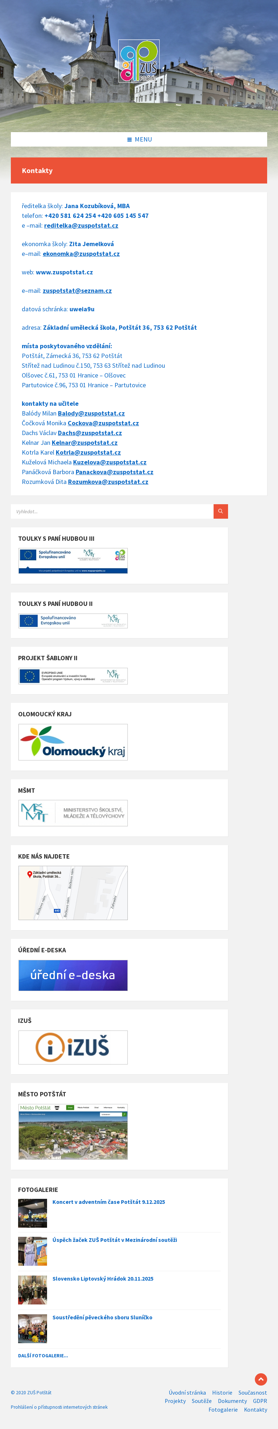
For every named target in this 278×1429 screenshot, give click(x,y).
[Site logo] (139, 117)
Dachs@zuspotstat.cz (90, 433)
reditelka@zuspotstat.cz (81, 225)
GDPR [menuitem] (260, 1401)
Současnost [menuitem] (253, 1392)
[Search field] (101, 511)
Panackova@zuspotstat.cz (114, 472)
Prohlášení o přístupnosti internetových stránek (59, 1407)
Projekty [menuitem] (175, 1401)
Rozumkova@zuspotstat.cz (108, 481)
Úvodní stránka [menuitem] (187, 1392)
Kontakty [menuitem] (255, 1409)
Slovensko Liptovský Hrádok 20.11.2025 (102, 1278)
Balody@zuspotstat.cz (91, 413)
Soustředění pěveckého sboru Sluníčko (102, 1317)
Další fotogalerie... (43, 1355)
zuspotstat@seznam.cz (77, 290)
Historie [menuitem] (222, 1392)
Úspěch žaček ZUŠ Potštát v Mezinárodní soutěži (114, 1239)
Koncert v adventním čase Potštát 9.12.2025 (108, 1201)
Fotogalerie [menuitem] (223, 1409)
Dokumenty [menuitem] (232, 1401)
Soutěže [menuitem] (202, 1401)
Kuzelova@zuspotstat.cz (110, 462)
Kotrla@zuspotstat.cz (88, 452)
